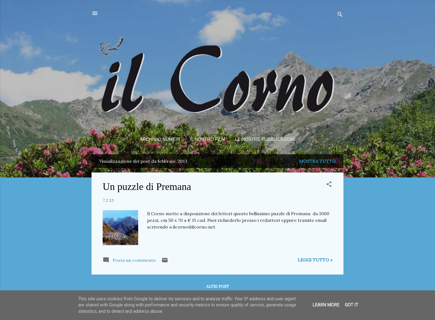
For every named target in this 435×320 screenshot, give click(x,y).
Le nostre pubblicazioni (265, 139)
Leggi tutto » (315, 260)
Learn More (325, 305)
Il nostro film (207, 139)
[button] (329, 185)
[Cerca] (340, 15)
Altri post (217, 286)
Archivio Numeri (160, 139)
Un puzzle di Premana (147, 186)
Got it (351, 305)
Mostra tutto (317, 161)
